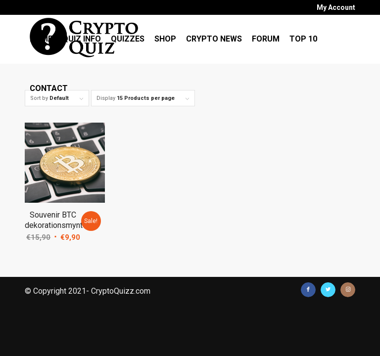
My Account (336, 7)
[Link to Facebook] (308, 289)
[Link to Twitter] (328, 289)
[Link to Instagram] (347, 289)
